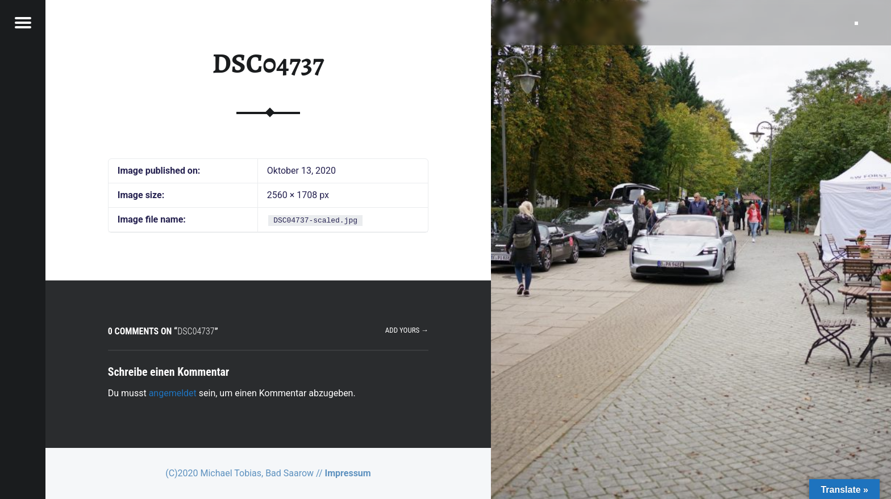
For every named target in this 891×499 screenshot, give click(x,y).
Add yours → (406, 330)
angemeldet (173, 393)
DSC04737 (268, 63)
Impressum (348, 473)
